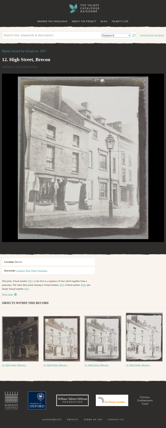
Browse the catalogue (52, 21)
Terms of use (93, 419)
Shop (27, 270)
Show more (7, 294)
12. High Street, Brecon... (14, 365)
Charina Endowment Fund (145, 400)
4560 (83, 285)
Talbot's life (120, 21)
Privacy (72, 419)
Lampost (20, 270)
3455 (61, 285)
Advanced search (152, 35)
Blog (104, 21)
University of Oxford (37, 400)
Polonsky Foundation (112, 400)
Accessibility (52, 419)
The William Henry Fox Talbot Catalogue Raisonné (83, 8)
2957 (30, 281)
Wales (34, 270)
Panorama (42, 270)
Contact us (116, 419)
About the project (84, 21)
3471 (26, 289)
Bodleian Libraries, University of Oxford (11, 400)
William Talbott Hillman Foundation (72, 400)
